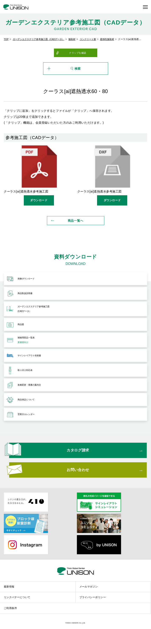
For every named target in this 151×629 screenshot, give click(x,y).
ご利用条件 (10, 608)
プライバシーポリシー (92, 597)
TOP (6, 39)
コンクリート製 (88, 39)
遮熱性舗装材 (107, 39)
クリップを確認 (77, 53)
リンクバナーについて (17, 597)
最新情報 (9, 586)
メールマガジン (88, 586)
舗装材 (71, 39)
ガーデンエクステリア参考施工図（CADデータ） (38, 39)
